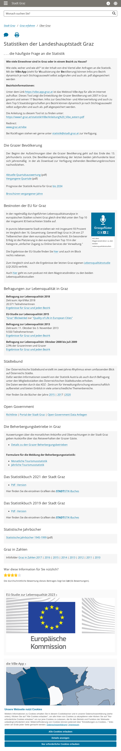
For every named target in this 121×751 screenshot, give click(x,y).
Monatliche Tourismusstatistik (29, 461)
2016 (47, 557)
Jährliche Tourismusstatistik (27, 465)
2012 (81, 557)
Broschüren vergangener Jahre (24, 193)
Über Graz (45, 25)
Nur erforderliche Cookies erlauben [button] (61, 744)
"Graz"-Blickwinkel (16, 318)
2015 (52, 394)
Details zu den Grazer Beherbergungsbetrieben (39, 444)
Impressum (74, 724)
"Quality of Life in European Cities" (52, 318)
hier (56, 251)
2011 (89, 557)
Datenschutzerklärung (57, 724)
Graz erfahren (27, 25)
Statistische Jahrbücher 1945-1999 (26, 537)
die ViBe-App (16, 663)
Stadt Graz (18, 3)
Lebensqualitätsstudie (97, 263)
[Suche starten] (114, 13)
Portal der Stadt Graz (32, 414)
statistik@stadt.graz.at (65, 133)
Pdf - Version (18, 485)
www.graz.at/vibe (16, 127)
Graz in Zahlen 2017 (30, 557)
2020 (68, 394)
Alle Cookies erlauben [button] (60, 731)
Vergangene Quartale (19, 178)
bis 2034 (57, 186)
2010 (97, 557)
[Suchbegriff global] (58, 13)
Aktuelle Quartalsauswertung (23, 175)
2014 (64, 557)
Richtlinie (11, 414)
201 (59, 394)
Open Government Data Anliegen (67, 414)
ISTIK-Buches (67, 491)
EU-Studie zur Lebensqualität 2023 (31, 594)
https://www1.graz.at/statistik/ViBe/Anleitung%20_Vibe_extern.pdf (45, 117)
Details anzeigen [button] (60, 738)
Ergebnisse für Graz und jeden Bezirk (28, 308)
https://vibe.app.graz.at (39, 92)
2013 (72, 557)
